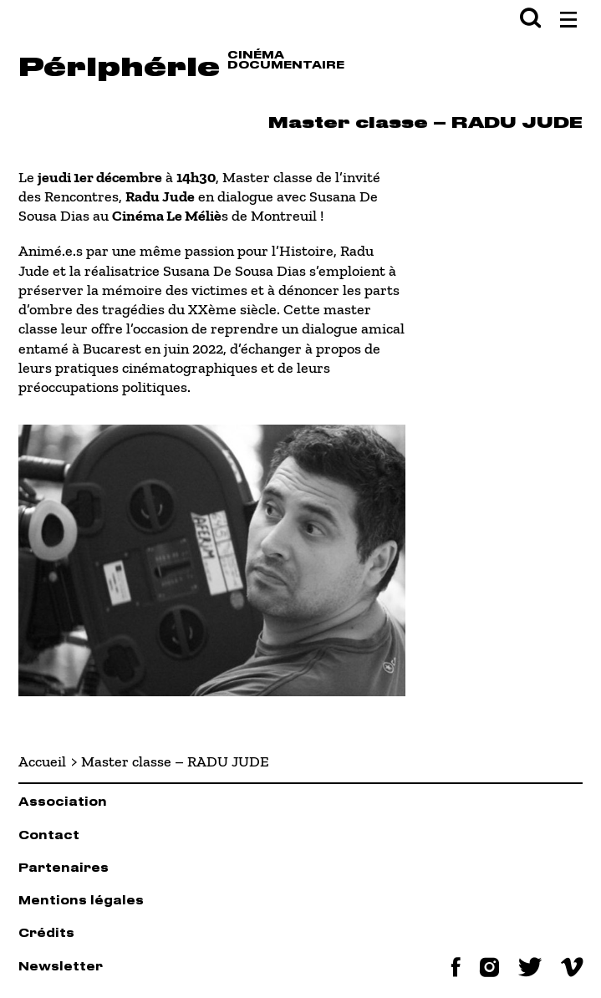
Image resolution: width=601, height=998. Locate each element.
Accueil (42, 761)
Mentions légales (81, 901)
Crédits (46, 934)
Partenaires (63, 868)
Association (62, 802)
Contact (48, 836)
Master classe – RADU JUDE (175, 761)
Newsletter (60, 967)
